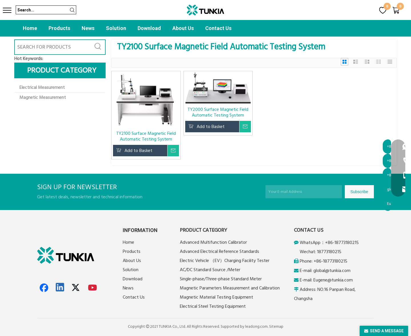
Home (30, 28)
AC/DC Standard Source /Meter (210, 270)
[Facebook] (44, 288)
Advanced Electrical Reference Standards (219, 251)
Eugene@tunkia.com (333, 280)
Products (59, 28)
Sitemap (276, 326)
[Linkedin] (60, 288)
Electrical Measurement (42, 87)
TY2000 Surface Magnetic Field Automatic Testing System (218, 112)
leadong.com (256, 326)
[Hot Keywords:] (98, 47)
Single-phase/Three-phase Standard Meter (221, 279)
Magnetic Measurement (42, 97)
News (88, 28)
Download (149, 28)
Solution (116, 28)
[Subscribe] (359, 191)
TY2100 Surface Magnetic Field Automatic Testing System (146, 136)
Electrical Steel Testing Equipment (213, 306)
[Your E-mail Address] (303, 191)
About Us (183, 28)
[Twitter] (76, 288)
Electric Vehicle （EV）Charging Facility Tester (224, 260)
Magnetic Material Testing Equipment (216, 297)
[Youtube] (93, 288)
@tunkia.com (337, 270)
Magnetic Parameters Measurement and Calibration (230, 288)
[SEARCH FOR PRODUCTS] (53, 47)
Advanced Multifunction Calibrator (213, 242)
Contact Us (218, 28)
